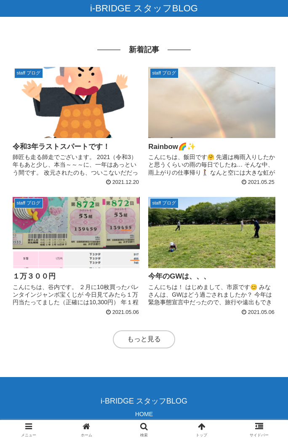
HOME (144, 414)
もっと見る (144, 339)
